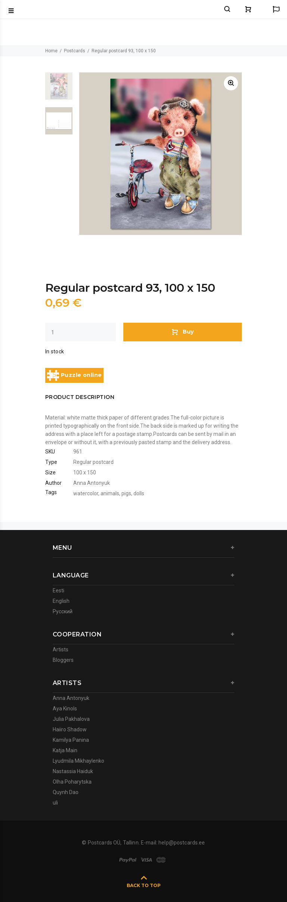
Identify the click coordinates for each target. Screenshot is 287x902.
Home (51, 50)
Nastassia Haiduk (73, 771)
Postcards (74, 50)
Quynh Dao (65, 792)
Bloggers (63, 660)
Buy (182, 331)
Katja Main (65, 750)
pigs (126, 493)
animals (110, 493)
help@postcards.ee (181, 843)
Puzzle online (74, 375)
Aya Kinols (65, 709)
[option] (58, 89)
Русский (62, 611)
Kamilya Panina (71, 740)
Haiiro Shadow (70, 729)
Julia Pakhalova (71, 719)
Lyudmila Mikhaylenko (78, 761)
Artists (60, 650)
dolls (138, 493)
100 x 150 (84, 472)
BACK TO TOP (144, 885)
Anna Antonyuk (91, 483)
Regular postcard (93, 462)
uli (55, 803)
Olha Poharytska (72, 782)
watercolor (85, 493)
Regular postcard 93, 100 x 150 (124, 50)
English (61, 601)
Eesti (58, 590)
